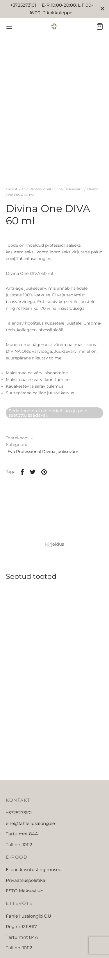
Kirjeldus (54, 544)
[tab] (54, 544)
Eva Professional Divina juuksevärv (52, 189)
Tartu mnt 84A (22, 834)
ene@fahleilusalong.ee (30, 823)
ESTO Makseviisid (25, 890)
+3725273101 (19, 812)
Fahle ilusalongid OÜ (28, 916)
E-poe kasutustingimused (34, 869)
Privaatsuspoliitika (25, 880)
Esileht (11, 189)
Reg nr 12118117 (21, 926)
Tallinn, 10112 (19, 844)
